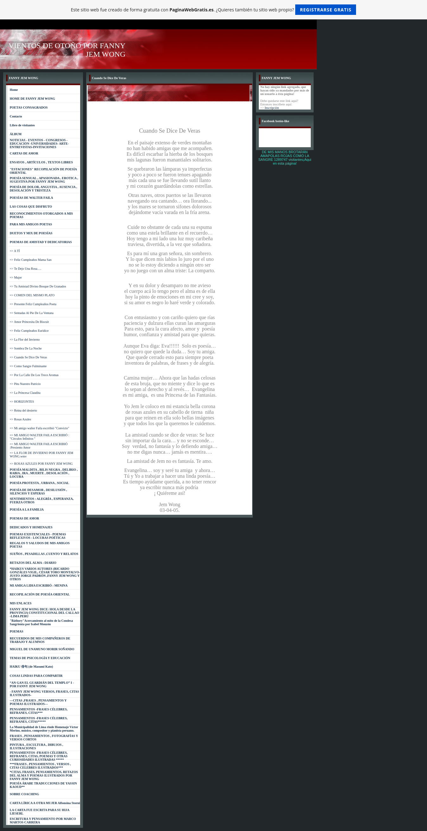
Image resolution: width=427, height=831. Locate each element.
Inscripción (272, 108)
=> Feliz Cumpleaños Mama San (31, 259)
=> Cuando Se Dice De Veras (28, 357)
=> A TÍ (15, 251)
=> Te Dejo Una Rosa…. (25, 268)
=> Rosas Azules (20, 419)
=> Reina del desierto (23, 410)
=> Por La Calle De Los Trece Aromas (34, 375)
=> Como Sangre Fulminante (28, 366)
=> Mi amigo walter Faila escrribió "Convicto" (39, 428)
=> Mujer (16, 277)
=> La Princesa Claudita (25, 392)
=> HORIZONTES (22, 401)
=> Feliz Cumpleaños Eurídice (29, 330)
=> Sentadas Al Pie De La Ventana (32, 313)
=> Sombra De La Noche (26, 348)
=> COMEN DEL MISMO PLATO (32, 295)
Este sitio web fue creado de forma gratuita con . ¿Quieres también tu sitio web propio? (213, 9)
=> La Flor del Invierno (25, 339)
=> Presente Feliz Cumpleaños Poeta (33, 304)
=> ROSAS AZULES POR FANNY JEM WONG (41, 463)
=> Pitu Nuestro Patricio (25, 384)
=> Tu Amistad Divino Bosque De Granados (38, 286)
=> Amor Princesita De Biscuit (29, 322)
